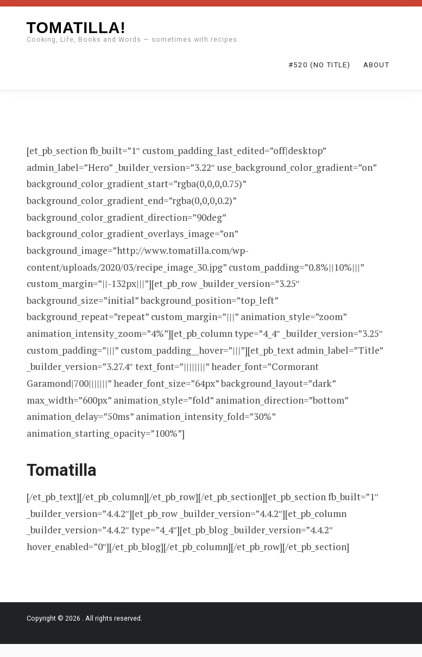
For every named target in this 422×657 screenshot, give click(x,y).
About (376, 65)
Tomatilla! (76, 27)
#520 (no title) (319, 65)
